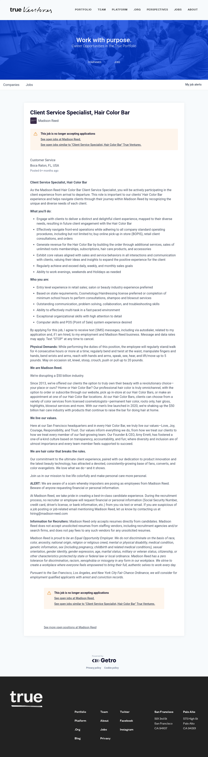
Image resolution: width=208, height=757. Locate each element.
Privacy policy (93, 667)
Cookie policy (111, 667)
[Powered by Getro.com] (104, 658)
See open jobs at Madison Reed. (61, 139)
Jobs (178, 9)
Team (102, 9)
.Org (77, 729)
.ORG (137, 9)
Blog (78, 738)
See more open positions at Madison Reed (70, 627)
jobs (29, 85)
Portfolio (83, 9)
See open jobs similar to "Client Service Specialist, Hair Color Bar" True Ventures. (91, 144)
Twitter (125, 711)
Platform (120, 9)
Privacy (105, 738)
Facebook (126, 720)
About (193, 9)
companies (11, 85)
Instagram (126, 729)
